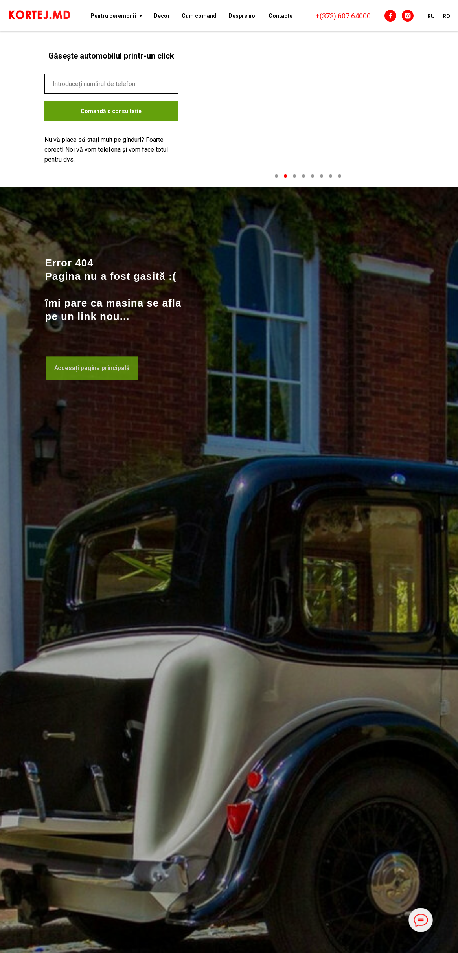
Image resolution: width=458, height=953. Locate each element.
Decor (162, 16)
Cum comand (199, 16)
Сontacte (280, 16)
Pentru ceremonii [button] (113, 16)
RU (431, 16)
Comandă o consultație (111, 111)
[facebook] (390, 16)
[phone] (111, 84)
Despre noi (242, 16)
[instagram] (408, 16)
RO (446, 16)
